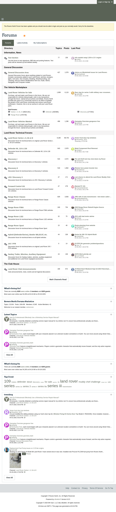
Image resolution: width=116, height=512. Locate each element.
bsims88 (14, 450)
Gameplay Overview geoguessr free (87, 121)
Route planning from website (85, 225)
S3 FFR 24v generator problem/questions (89, 243)
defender (21, 382)
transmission (67, 387)
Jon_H (79, 245)
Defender (49, 112)
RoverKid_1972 (82, 139)
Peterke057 (80, 227)
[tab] (8, 43)
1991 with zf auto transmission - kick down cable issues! (95, 197)
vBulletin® (57, 499)
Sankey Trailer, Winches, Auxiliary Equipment (27, 254)
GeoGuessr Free (16, 334)
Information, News (12, 53)
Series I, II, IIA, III (16, 112)
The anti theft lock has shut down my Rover (90, 159)
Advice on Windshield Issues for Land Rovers (91, 72)
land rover (69, 381)
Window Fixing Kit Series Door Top (66, 414)
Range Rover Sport (16, 226)
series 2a (19, 387)
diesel (29, 382)
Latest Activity (22, 43)
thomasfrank (81, 74)
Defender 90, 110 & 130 (17, 149)
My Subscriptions (40, 43)
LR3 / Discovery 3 (15, 177)
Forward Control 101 (16, 186)
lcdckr (79, 59)
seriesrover (30, 307)
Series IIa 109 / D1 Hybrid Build (86, 234)
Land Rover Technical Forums (18, 133)
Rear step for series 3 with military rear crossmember (93, 92)
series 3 (27, 386)
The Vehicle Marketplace (15, 87)
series (9, 386)
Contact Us (75, 488)
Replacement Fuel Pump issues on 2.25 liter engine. (27, 448)
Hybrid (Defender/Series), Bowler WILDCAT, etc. (27, 235)
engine (42, 382)
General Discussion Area (18, 73)
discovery (36, 382)
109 (7, 381)
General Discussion (13, 67)
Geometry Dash (15, 346)
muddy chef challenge (89, 382)
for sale (48, 382)
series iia (42, 386)
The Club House (11, 264)
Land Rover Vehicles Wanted (20, 121)
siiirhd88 (79, 94)
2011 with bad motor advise (84, 216)
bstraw (79, 218)
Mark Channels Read (58, 279)
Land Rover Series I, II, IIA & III (20, 138)
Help (67, 488)
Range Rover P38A (16, 207)
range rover (104, 382)
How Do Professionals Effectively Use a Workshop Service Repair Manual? (34, 317)
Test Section (13, 58)
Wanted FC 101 (80, 186)
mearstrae (80, 161)
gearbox (55, 382)
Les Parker (80, 256)
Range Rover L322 (15, 216)
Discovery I (12, 159)
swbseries (80, 271)
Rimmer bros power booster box (86, 168)
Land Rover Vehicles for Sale (20, 93)
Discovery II (13, 168)
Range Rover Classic (16, 197)
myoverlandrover (82, 188)
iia (58, 382)
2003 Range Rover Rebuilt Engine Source (89, 207)
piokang (79, 123)
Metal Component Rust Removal (86, 148)
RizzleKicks (80, 170)
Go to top (109, 488)
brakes (14, 382)
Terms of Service (96, 488)
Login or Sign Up (105, 2)
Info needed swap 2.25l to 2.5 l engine (88, 58)
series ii (34, 387)
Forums (8, 43)
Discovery (83, 112)
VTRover (80, 179)
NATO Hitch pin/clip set (83, 254)
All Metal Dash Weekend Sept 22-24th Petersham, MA (93, 269)
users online (25, 291)
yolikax (14, 319)
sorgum (79, 150)
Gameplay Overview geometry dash (21, 343)
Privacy (85, 488)
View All (9, 355)
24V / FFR (12, 244)
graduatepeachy (82, 198)
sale (109, 382)
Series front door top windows (85, 138)
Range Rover (15, 115)
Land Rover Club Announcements (22, 269)
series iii (55, 386)
